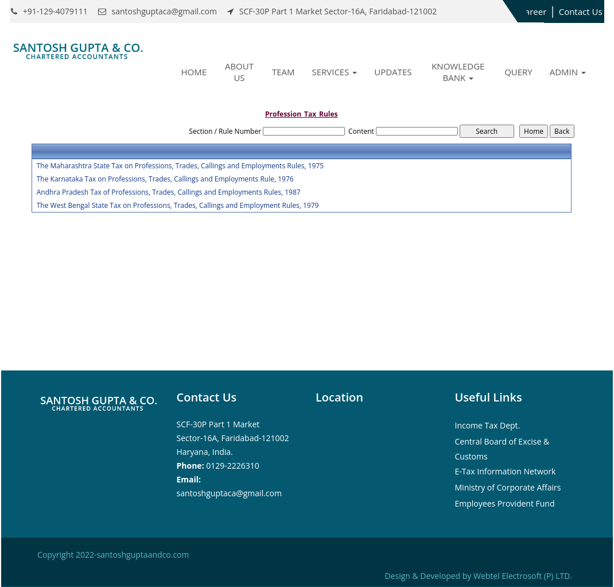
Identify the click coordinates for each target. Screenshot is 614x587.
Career (532, 11)
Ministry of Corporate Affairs (508, 487)
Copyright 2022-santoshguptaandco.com (113, 554)
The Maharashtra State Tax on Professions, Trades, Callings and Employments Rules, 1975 (180, 166)
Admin (568, 72)
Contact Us (581, 11)
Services (334, 72)
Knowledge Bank (458, 71)
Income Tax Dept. (487, 425)
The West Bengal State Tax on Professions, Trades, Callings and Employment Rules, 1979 (178, 205)
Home (194, 72)
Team (283, 72)
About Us (239, 71)
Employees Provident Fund (505, 503)
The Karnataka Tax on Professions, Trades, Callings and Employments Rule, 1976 (165, 179)
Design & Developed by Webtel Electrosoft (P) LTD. (478, 575)
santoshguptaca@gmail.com (229, 493)
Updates (392, 72)
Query (518, 72)
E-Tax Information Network (505, 471)
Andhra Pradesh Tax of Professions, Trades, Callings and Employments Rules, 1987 (169, 192)
